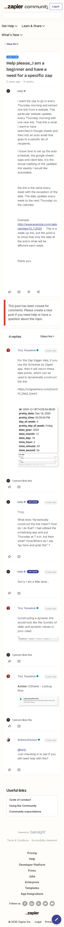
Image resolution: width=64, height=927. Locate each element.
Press (32, 870)
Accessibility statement (44, 840)
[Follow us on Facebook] (24, 903)
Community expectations (25, 811)
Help (32, 859)
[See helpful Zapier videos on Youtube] (52, 903)
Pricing (32, 853)
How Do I (12, 44)
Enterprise (32, 882)
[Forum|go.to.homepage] (24, 6)
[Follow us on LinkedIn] (31, 903)
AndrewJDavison (27, 739)
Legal (38, 921)
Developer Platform (32, 864)
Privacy (49, 921)
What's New (12, 35)
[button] (55, 6)
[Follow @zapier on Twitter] (45, 903)
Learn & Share (34, 26)
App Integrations (32, 893)
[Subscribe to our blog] (38, 903)
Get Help (10, 26)
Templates (32, 888)
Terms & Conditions (18, 840)
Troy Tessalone (27, 350)
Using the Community (23, 805)
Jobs (32, 876)
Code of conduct (20, 799)
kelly (20, 91)
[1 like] (19, 481)
